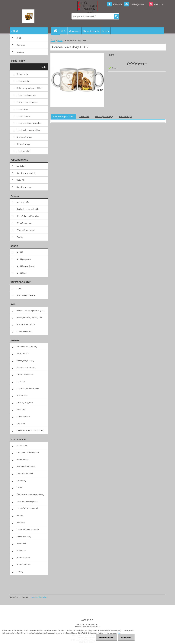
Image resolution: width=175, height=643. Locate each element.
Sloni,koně (21, 409)
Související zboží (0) (104, 116)
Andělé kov (22, 273)
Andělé (20, 252)
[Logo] (28, 16)
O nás (63, 31)
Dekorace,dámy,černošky (28, 388)
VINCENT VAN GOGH (26, 466)
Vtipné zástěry (23, 557)
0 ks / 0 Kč (159, 4)
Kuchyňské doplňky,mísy (28, 216)
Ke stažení (84, 116)
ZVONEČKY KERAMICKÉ (27, 508)
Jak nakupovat (74, 31)
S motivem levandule (26, 173)
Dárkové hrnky (23, 144)
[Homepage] (57, 30)
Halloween (21, 550)
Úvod (53, 40)
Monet (20, 487)
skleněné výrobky (25, 331)
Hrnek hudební (23, 151)
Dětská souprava (24, 223)
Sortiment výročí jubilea (27, 501)
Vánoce (20, 515)
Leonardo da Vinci (25, 473)
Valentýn (21, 522)
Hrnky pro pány (23, 81)
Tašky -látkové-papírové (28, 529)
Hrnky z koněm (23, 116)
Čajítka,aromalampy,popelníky (30, 494)
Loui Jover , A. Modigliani (28, 452)
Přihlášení (118, 4)
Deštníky (21, 381)
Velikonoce (21, 543)
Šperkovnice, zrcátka (26, 367)
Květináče (21, 423)
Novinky (20, 52)
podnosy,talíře (23, 202)
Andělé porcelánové (25, 266)
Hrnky (43, 67)
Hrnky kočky (22, 109)
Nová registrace (137, 4)
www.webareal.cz (39, 597)
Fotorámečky (23, 353)
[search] (116, 16)
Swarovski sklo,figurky (27, 346)
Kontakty (105, 31)
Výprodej (21, 45)
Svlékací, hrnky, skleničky (28, 209)
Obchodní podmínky (91, 31)
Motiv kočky (22, 166)
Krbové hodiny (23, 416)
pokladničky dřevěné (26, 295)
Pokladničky (22, 395)
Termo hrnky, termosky (27, 102)
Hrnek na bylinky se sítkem (29, 130)
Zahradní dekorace (25, 374)
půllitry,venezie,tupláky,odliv (29, 317)
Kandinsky (21, 480)
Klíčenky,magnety (25, 402)
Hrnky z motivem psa (26, 95)
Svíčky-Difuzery (24, 536)
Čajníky (20, 237)
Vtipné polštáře (23, 564)
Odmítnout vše (106, 637)
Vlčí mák (20, 180)
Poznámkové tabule (26, 324)
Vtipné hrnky (22, 74)
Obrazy (20, 571)
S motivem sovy (24, 187)
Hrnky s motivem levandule (29, 123)
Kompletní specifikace (63, 116)
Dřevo (19, 288)
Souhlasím (126, 637)
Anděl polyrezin (24, 259)
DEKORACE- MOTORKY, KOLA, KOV (30, 431)
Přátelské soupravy (25, 230)
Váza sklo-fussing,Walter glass (31, 310)
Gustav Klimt (22, 445)
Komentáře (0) (125, 116)
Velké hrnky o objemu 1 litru (29, 88)
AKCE (19, 38)
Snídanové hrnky (24, 137)
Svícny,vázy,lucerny (25, 360)
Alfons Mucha (23, 459)
